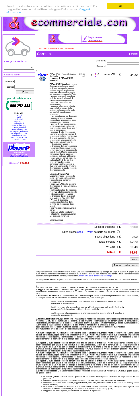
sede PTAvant (85, 231)
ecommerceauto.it (19, 127)
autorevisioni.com (19, 125)
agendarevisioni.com (19, 133)
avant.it (19, 115)
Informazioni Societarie (19, 156)
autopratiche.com (19, 139)
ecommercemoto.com (19, 131)
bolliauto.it (19, 119)
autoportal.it (19, 123)
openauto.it (19, 121)
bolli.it (19, 117)
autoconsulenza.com (19, 137)
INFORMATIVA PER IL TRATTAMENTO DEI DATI (56, 288)
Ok (120, 6)
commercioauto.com (19, 129)
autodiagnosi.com (19, 135)
